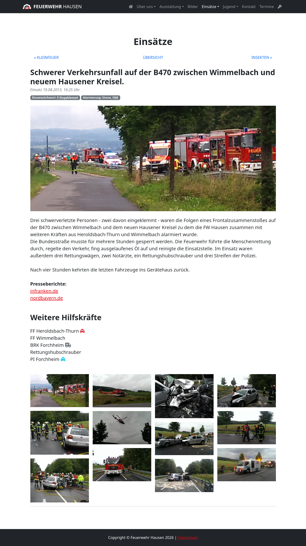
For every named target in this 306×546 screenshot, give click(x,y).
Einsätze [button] (209, 6)
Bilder (193, 6)
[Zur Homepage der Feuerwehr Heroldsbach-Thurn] (82, 331)
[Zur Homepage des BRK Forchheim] (68, 345)
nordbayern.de (46, 298)
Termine (266, 6)
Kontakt (249, 6)
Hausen (52, 6)
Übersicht (153, 57)
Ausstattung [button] (170, 6)
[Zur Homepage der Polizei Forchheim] (63, 359)
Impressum (188, 537)
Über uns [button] (145, 6)
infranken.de (44, 291)
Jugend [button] (229, 6)
